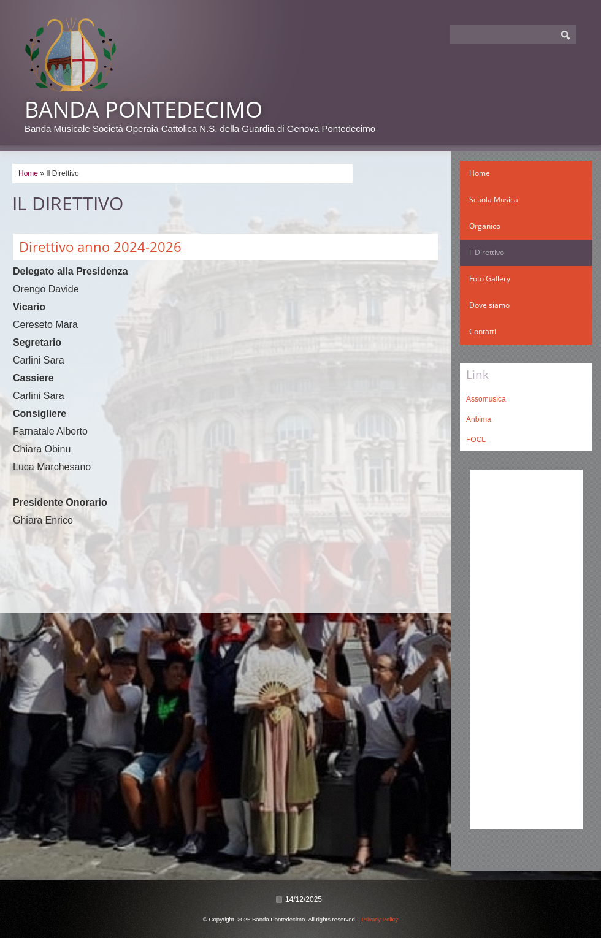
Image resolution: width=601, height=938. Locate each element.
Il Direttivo (486, 252)
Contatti (482, 331)
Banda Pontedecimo (143, 109)
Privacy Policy (379, 919)
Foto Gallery (489, 278)
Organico (484, 226)
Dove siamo (489, 305)
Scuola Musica (493, 199)
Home (28, 173)
